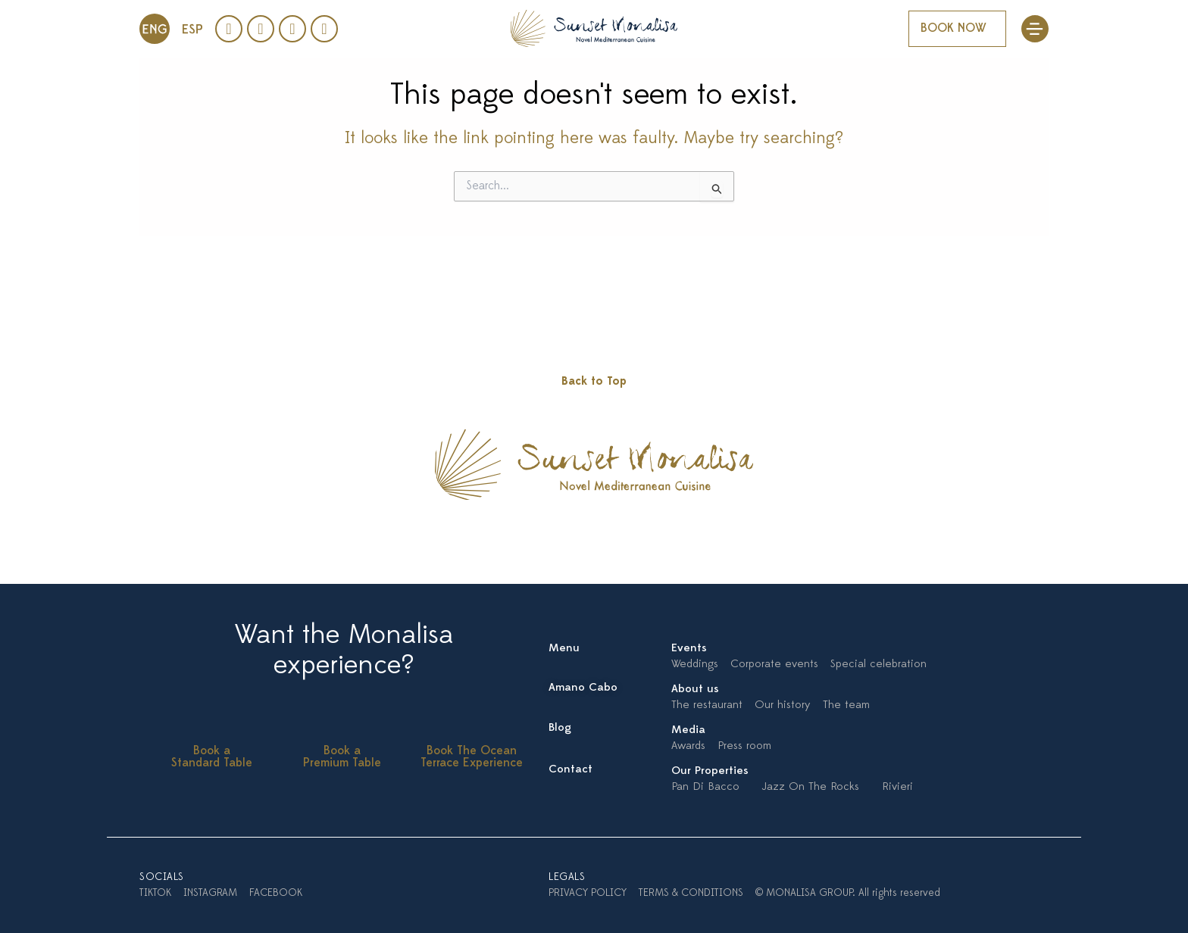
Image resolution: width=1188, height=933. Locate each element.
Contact (570, 769)
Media (688, 730)
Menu (564, 648)
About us (695, 689)
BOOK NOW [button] (953, 29)
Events (689, 648)
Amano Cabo (583, 688)
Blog (560, 728)
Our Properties (710, 771)
